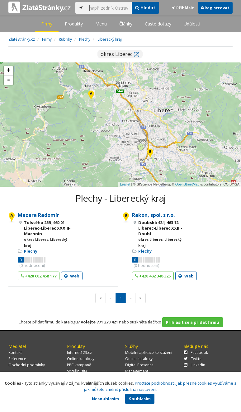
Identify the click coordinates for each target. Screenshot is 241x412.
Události (192, 24)
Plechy (30, 251)
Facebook (196, 352)
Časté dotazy (158, 24)
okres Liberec (120, 54)
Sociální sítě (77, 371)
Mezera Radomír (38, 215)
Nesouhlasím (105, 398)
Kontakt (15, 352)
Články (125, 24)
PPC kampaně (79, 365)
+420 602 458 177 (38, 276)
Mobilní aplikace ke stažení (148, 352)
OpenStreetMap (187, 184)
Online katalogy (80, 358)
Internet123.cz (79, 352)
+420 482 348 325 (153, 276)
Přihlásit (183, 8)
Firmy (46, 24)
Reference (17, 358)
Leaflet (125, 184)
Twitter (193, 358)
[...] (109, 8)
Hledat (145, 8)
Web (71, 276)
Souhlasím (140, 398)
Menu (101, 24)
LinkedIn (194, 365)
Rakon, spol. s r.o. (153, 215)
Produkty (74, 24)
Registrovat (215, 8)
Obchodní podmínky (26, 365)
